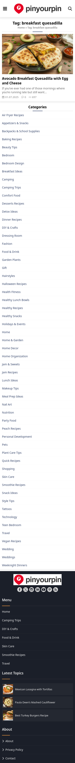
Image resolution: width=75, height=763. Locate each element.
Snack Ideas (10, 493)
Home (21, 27)
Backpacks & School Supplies (21, 131)
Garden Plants (11, 260)
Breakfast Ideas (12, 171)
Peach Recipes (11, 428)
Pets (5, 445)
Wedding (8, 549)
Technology (9, 517)
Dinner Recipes (12, 219)
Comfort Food (11, 195)
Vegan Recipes (11, 541)
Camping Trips (11, 187)
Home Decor (10, 348)
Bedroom (8, 155)
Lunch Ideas (10, 380)
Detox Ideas (10, 211)
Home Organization (15, 356)
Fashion (7, 244)
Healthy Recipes (12, 308)
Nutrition (8, 412)
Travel (6, 533)
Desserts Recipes (13, 203)
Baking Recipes (12, 139)
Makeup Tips (10, 388)
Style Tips (8, 501)
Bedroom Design (13, 163)
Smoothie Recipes (13, 485)
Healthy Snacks (12, 316)
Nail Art (7, 404)
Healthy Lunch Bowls (15, 300)
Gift (4, 268)
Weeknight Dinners (14, 565)
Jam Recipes (10, 372)
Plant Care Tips (12, 453)
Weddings (8, 557)
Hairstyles (8, 276)
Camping (8, 179)
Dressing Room (12, 236)
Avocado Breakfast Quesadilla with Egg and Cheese (35, 80)
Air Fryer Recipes (13, 115)
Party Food (9, 420)
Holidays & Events (13, 324)
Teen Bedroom (11, 525)
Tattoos (7, 509)
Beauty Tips (9, 147)
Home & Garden (12, 340)
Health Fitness (11, 292)
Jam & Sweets (11, 364)
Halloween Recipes (14, 284)
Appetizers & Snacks (15, 123)
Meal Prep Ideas (12, 396)
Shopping (8, 469)
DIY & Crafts (10, 227)
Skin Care (8, 477)
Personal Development (17, 436)
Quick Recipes (11, 461)
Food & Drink (10, 252)
